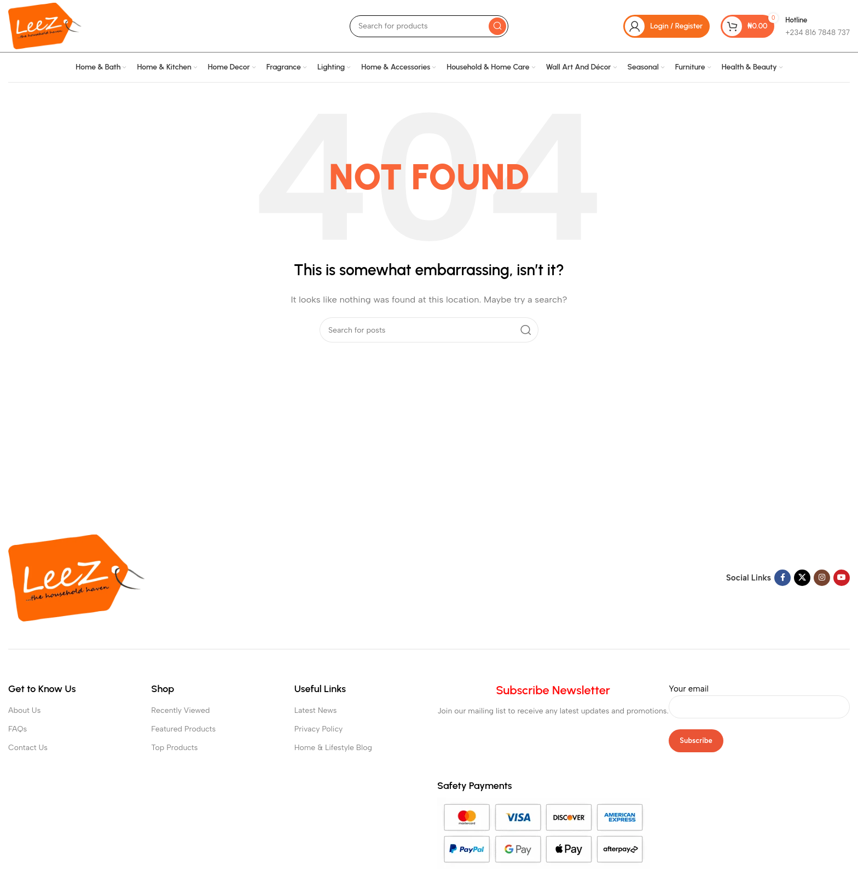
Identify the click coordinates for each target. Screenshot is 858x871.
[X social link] (802, 578)
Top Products (174, 747)
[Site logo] (45, 25)
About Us (24, 710)
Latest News (315, 710)
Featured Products (183, 729)
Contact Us (28, 747)
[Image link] (76, 577)
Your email (759, 697)
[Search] (429, 26)
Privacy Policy (318, 729)
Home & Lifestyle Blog (333, 747)
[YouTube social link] (841, 578)
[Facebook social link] (782, 578)
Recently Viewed (180, 710)
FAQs (17, 729)
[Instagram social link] (822, 578)
